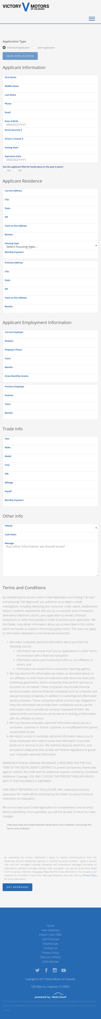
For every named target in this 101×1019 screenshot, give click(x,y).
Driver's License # (14, 138)
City (7, 199)
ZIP (6, 217)
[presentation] (29, 842)
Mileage (9, 482)
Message (9, 543)
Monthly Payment (14, 252)
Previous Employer (14, 386)
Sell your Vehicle (50, 957)
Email (8, 112)
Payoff (8, 491)
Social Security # (13, 129)
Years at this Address (16, 225)
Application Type (14, 41)
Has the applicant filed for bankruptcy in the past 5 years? (33, 166)
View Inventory (50, 930)
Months (9, 234)
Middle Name (12, 86)
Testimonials (50, 944)
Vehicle (8, 525)
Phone (8, 103)
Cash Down (10, 534)
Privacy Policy (90, 875)
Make (8, 447)
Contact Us (50, 948)
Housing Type (12, 243)
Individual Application (18, 47)
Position (9, 340)
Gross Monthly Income (16, 376)
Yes (9, 170)
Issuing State (11, 147)
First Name (10, 77)
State (7, 208)
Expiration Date (13, 156)
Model (8, 456)
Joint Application (46, 47)
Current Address (13, 190)
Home (50, 926)
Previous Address (14, 262)
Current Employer (14, 332)
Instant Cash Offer (50, 935)
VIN (7, 473)
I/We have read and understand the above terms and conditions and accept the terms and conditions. (49, 826)
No (20, 170)
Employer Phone (13, 349)
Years (8, 358)
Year (7, 438)
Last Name (10, 94)
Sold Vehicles (50, 962)
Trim (7, 465)
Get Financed (50, 939)
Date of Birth (11, 121)
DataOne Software (58, 1001)
